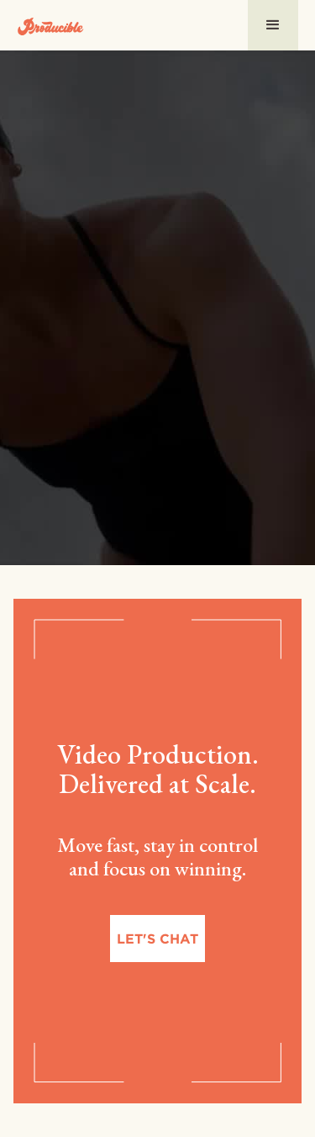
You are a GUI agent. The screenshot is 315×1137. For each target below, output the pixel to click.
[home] (50, 24)
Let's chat (157, 938)
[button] (273, 25)
